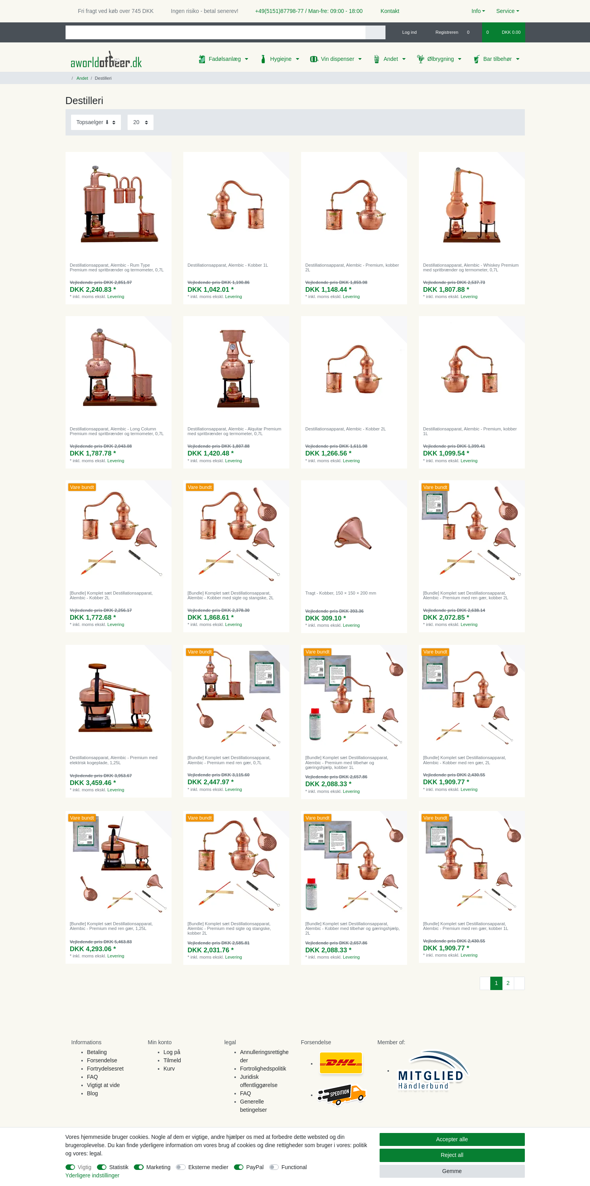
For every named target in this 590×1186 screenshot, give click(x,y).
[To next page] (519, 983)
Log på (172, 1052)
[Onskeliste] (472, 32)
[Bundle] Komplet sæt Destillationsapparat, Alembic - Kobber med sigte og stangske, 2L (231, 595)
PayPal (254, 1167)
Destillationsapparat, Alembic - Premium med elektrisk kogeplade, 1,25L (113, 760)
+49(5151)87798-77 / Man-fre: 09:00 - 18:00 (305, 11)
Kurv (169, 1068)
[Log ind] (406, 32)
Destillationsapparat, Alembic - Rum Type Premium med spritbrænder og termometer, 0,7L (117, 267)
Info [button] (475, 11)
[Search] (375, 32)
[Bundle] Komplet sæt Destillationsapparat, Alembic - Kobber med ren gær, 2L (464, 760)
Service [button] (505, 11)
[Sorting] (96, 122)
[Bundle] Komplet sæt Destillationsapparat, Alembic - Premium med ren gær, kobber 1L (465, 926)
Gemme (452, 1171)
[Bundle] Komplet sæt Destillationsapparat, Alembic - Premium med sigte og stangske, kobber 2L (229, 928)
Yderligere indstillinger (93, 1175)
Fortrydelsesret (105, 1068)
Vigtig (84, 1167)
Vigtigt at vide (103, 1085)
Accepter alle (452, 1139)
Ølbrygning (441, 59)
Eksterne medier (208, 1167)
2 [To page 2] (508, 983)
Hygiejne (281, 59)
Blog (92, 1093)
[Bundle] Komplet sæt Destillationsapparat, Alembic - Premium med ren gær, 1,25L (111, 926)
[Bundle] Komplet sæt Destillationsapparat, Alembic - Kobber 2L (111, 595)
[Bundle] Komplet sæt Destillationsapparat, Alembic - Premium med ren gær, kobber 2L (465, 595)
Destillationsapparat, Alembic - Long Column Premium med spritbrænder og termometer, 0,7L (117, 431)
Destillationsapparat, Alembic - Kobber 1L (228, 265)
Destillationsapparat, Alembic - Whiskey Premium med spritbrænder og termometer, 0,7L (471, 267)
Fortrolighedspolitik (263, 1068)
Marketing (158, 1167)
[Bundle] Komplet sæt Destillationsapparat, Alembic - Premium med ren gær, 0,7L (229, 760)
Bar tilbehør (498, 59)
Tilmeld (172, 1060)
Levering (115, 296)
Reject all (452, 1155)
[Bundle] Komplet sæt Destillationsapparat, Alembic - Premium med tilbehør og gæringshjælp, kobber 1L (346, 762)
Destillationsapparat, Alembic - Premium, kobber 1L (470, 431)
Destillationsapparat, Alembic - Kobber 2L (345, 428)
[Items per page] (140, 122)
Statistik (118, 1167)
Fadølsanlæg (226, 59)
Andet (391, 59)
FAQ (92, 1077)
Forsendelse (102, 1060)
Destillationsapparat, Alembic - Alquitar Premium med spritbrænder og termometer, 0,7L (234, 431)
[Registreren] (442, 32)
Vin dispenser (338, 59)
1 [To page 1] (496, 983)
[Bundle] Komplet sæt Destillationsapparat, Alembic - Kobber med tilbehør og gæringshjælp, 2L (352, 928)
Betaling (97, 1052)
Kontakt (386, 11)
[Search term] (215, 32)
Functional (294, 1167)
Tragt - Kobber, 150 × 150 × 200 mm (340, 593)
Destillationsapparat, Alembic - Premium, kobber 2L (352, 267)
